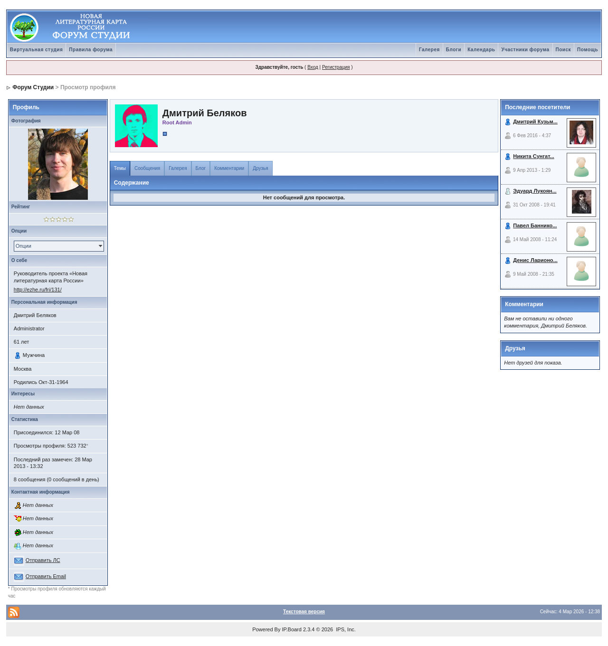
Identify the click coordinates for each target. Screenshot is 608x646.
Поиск (563, 49)
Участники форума (525, 49)
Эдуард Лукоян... (534, 191)
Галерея (429, 49)
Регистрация (336, 67)
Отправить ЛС (43, 560)
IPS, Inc (345, 629)
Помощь (587, 49)
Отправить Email (46, 576)
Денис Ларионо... (535, 260)
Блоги (453, 49)
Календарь (481, 49)
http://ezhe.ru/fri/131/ (38, 289)
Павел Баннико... (535, 225)
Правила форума (91, 49)
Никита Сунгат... (533, 156)
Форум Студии (33, 87)
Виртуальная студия (36, 49)
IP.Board (292, 629)
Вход (312, 67)
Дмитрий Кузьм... (535, 121)
